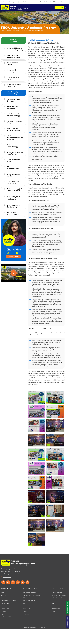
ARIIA (53, 600)
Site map (42, 627)
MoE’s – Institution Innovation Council (13, 213)
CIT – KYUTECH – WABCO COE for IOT (14, 56)
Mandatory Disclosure (30, 627)
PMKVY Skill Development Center (15, 122)
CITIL (53, 603)
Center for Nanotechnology (12, 146)
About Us (3, 595)
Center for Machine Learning (13, 175)
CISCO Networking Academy (13, 63)
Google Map (7, 577)
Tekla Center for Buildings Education (13, 129)
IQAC (53, 611)
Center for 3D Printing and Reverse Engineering (15, 49)
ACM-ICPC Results (57, 598)
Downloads (4, 611)
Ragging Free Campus (29, 600)
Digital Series (56, 606)
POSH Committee (6, 616)
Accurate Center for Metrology (13, 100)
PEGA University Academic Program (13, 93)
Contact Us (26, 614)
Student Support (5, 608)
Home (3, 30)
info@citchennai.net (60, 2)
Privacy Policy (27, 608)
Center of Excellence (13, 30)
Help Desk (23, 2)
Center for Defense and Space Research (15, 153)
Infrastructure (5, 603)
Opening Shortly (13, 256)
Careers (25, 606)
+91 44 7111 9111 (45, 2)
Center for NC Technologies (11, 71)
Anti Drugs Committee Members (31, 595)
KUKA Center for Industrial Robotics (13, 107)
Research (3, 606)
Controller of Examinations (8, 600)
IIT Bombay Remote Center (13, 160)
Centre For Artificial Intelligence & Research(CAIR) (13, 198)
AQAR (2, 614)
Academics (4, 598)
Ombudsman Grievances (59, 595)
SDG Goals (26, 598)
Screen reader (56, 608)
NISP (53, 614)
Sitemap (25, 611)
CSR (24, 603)
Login (2, 2)
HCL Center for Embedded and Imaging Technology (15, 137)
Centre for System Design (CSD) (13, 182)
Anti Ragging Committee (29, 592)
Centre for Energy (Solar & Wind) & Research (15, 189)
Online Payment (12, 2)
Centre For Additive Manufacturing (13, 206)
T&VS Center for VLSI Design (14, 78)
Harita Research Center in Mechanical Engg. (15, 115)
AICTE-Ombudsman (57, 592)
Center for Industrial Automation (14, 85)
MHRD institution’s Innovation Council (13, 168)
